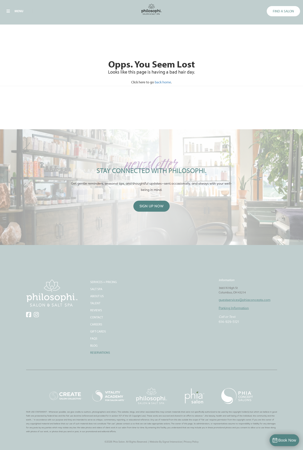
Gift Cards (98, 331)
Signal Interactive (172, 441)
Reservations (100, 352)
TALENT (95, 303)
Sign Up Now (151, 206)
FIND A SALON (283, 11)
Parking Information (234, 308)
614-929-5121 (229, 322)
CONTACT (96, 317)
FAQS (93, 338)
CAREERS (96, 324)
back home (163, 82)
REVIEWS (96, 310)
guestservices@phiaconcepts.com (244, 300)
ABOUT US (97, 296)
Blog (93, 345)
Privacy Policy (191, 441)
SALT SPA (96, 289)
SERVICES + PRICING (103, 282)
